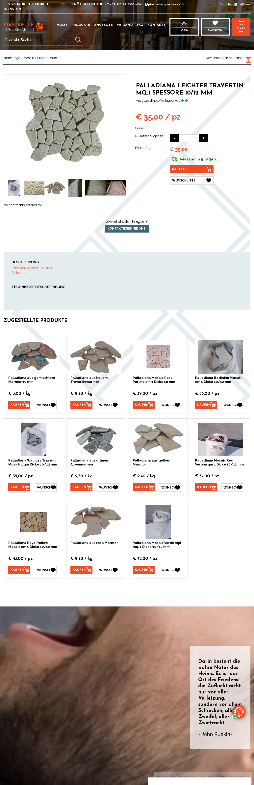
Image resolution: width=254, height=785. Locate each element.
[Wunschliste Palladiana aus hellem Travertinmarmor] (108, 405)
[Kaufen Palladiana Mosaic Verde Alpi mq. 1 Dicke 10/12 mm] (144, 570)
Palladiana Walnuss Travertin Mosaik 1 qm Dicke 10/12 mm (32, 462)
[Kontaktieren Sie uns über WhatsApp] (239, 711)
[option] (14, 188)
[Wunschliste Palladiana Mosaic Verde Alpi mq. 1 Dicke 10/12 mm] (170, 570)
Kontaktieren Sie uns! (127, 228)
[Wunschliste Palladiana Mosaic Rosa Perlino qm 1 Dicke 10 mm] (170, 405)
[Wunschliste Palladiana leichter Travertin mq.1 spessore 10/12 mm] (192, 180)
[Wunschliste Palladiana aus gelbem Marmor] (170, 487)
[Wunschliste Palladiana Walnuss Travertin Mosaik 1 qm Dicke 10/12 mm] (46, 487)
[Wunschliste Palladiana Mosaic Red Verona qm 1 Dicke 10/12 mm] (232, 487)
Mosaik (28, 58)
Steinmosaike (47, 58)
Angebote (103, 25)
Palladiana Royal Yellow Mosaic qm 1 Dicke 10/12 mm (32, 545)
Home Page (11, 58)
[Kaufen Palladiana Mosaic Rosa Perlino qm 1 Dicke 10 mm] (144, 405)
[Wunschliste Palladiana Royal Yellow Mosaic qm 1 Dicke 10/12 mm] (46, 570)
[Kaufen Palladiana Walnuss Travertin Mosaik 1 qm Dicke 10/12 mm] (19, 487)
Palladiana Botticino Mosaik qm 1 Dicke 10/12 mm (218, 380)
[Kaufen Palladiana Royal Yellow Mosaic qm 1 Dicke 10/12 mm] (19, 570)
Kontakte (156, 25)
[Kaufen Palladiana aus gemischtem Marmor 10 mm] (19, 405)
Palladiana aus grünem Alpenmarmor (89, 462)
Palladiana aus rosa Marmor (94, 543)
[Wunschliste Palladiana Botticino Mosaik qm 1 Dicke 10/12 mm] (232, 405)
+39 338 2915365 (122, 4)
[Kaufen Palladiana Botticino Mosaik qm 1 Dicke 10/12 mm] (206, 405)
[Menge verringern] (174, 138)
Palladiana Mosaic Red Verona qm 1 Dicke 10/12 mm (219, 462)
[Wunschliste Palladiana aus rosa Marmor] (108, 570)
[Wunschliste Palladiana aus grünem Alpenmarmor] (108, 487)
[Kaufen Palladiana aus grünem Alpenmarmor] (81, 487)
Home (62, 25)
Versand (125, 25)
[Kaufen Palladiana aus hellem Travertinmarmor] (81, 405)
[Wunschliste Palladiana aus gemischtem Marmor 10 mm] (46, 405)
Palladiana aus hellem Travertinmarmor (89, 380)
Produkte (80, 25)
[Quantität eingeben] (189, 138)
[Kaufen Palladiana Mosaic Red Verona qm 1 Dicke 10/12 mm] (206, 487)
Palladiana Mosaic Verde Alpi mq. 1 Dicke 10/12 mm (157, 545)
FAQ (140, 25)
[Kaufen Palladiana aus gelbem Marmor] (144, 487)
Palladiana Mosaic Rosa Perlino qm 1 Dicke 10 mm (154, 380)
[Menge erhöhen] (203, 138)
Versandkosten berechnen (225, 58)
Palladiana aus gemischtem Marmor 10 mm (31, 380)
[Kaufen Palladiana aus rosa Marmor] (81, 570)
